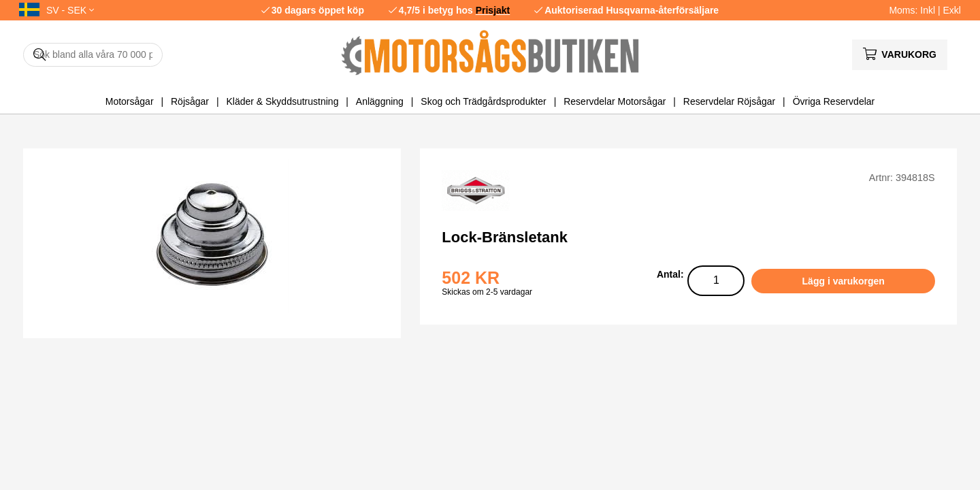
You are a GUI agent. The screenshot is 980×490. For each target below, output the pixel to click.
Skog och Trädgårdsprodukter (483, 101)
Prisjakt (493, 10)
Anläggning (380, 101)
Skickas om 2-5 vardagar (487, 292)
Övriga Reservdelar (834, 101)
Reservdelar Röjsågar (729, 101)
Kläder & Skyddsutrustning (282, 101)
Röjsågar (190, 101)
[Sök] (93, 55)
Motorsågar (129, 101)
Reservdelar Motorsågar (615, 101)
